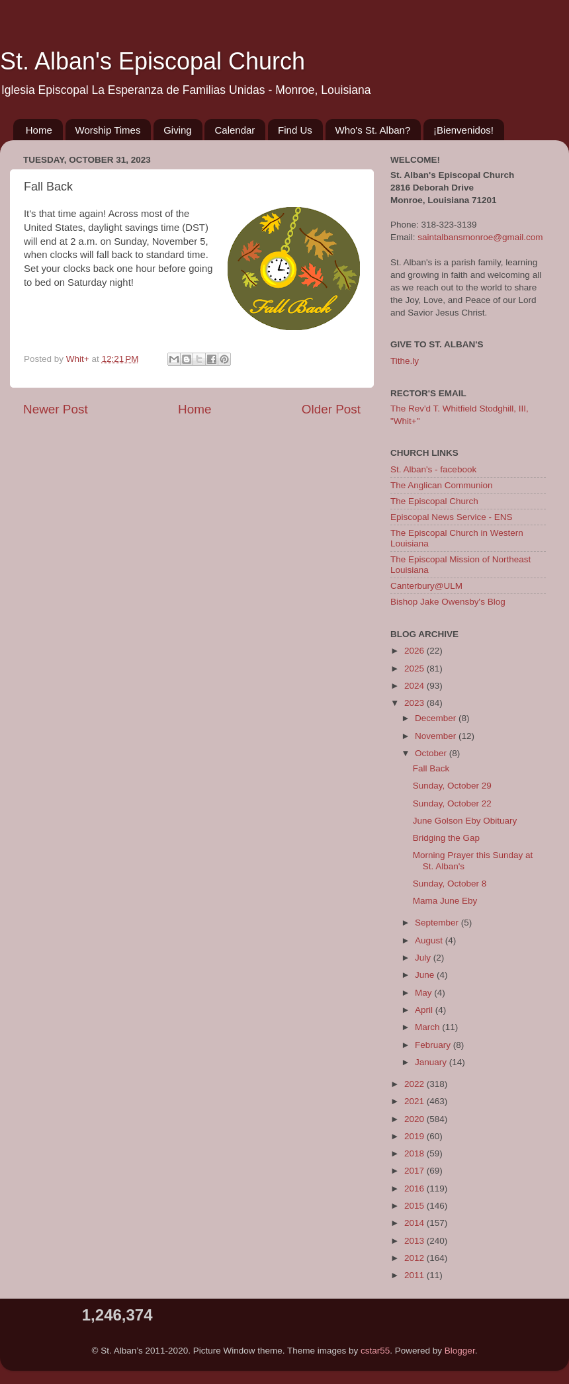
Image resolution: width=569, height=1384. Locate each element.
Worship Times (108, 130)
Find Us (295, 130)
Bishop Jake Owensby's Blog (447, 602)
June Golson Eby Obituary (465, 821)
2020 (415, 1119)
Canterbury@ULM (426, 586)
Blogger (460, 1351)
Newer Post (55, 409)
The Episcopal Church (434, 501)
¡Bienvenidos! (463, 130)
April (425, 1010)
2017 (415, 1171)
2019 (415, 1136)
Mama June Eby (445, 901)
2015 (415, 1206)
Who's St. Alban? (373, 130)
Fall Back (431, 768)
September (438, 923)
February (434, 1045)
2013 (415, 1241)
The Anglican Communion (441, 485)
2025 (415, 668)
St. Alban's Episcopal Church (152, 61)
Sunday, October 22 (452, 803)
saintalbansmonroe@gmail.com (480, 237)
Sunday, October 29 (452, 786)
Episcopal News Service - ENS (451, 517)
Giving (177, 130)
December (437, 718)
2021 (415, 1101)
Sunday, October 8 (450, 883)
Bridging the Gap (446, 838)
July (424, 958)
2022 (415, 1084)
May (424, 993)
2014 (415, 1223)
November (437, 736)
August (430, 940)
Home (39, 130)
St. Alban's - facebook (433, 469)
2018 (415, 1153)
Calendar (234, 130)
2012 (415, 1258)
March (428, 1027)
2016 (415, 1188)
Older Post (331, 409)
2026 (415, 651)
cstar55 (375, 1351)
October (432, 753)
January (432, 1062)
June (426, 975)
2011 (415, 1275)
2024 (415, 686)
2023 (415, 703)
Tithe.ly (404, 361)
